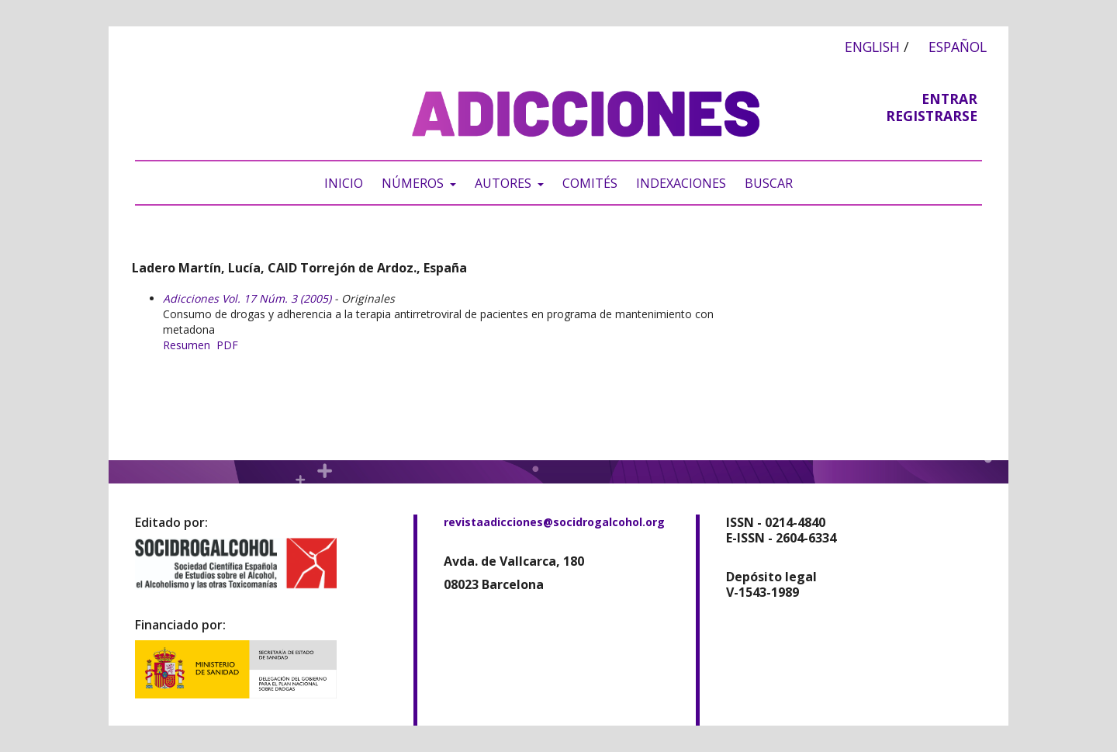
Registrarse (931, 115)
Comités (589, 183)
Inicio (343, 183)
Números (414, 183)
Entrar (949, 98)
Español (958, 46)
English (872, 46)
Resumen (186, 345)
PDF (227, 345)
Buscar (769, 183)
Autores (504, 183)
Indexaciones (681, 183)
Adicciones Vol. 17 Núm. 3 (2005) (247, 298)
